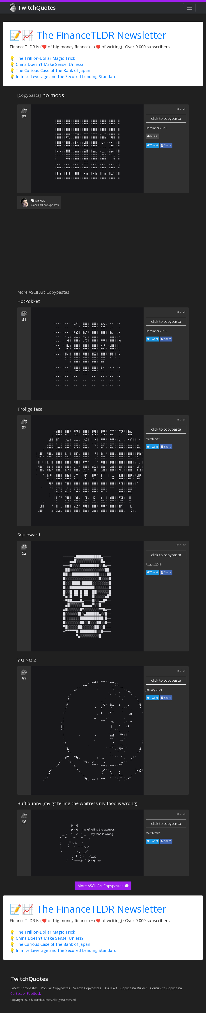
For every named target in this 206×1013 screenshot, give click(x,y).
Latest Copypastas (24, 988)
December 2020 (156, 128)
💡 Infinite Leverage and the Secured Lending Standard (63, 76)
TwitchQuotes (33, 7)
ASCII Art (110, 988)
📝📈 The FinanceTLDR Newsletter (88, 35)
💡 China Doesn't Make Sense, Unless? (47, 64)
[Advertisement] (103, 252)
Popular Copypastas (55, 988)
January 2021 (154, 690)
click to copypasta (166, 118)
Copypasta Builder (133, 988)
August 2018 (154, 564)
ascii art (181, 109)
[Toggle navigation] (189, 7)
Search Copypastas (87, 988)
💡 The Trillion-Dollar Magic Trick (42, 58)
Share (166, 145)
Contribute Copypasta (166, 988)
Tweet (152, 145)
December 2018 (156, 331)
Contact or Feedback (25, 993)
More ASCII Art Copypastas (103, 885)
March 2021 (153, 439)
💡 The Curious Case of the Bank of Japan (50, 70)
